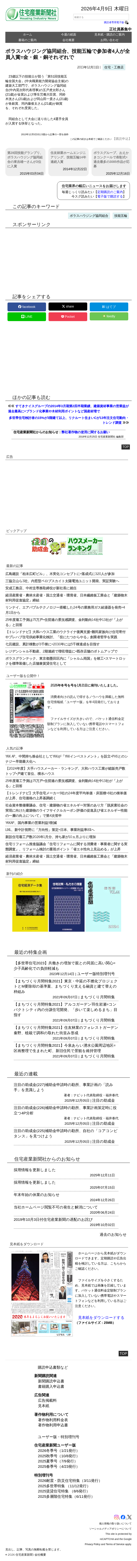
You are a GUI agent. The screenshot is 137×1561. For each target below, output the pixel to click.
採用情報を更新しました (35, 1170)
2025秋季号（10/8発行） (59, 1456)
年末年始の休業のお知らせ (37, 1195)
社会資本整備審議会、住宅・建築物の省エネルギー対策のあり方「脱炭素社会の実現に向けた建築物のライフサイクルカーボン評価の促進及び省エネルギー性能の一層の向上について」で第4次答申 (66, 810)
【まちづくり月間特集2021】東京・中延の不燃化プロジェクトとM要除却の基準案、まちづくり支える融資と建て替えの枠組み (66, 986)
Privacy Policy (92, 1544)
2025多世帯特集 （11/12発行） (64, 1486)
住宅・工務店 (114, 67)
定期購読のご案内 (110, 192)
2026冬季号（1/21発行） (59, 1450)
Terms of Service (115, 1544)
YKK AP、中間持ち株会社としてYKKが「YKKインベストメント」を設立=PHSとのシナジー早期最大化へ (66, 758)
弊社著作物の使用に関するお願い (86, 432)
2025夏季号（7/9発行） (58, 1461)
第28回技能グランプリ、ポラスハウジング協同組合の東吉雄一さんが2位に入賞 (25, 159)
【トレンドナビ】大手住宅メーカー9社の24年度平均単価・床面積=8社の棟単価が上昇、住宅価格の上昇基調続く (66, 795)
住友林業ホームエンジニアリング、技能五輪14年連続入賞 (68, 157)
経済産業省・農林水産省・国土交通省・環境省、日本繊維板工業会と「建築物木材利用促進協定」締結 (66, 597)
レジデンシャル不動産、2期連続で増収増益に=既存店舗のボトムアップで (61, 651)
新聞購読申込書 (51, 1381)
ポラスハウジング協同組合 (89, 216)
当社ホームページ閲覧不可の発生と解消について (56, 1207)
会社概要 (68, 40)
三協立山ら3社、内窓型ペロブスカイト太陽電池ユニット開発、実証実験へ (62, 580)
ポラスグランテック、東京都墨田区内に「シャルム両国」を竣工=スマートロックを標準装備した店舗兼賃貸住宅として (65, 661)
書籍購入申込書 (51, 1386)
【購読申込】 (122, 139)
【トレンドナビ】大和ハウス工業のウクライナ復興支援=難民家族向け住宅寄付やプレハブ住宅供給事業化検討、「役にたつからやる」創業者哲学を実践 (65, 634)
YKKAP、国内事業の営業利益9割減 (31, 822)
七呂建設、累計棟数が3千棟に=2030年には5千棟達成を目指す (52, 644)
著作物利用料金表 (53, 1420)
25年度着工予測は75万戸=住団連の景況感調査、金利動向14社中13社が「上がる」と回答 (64, 622)
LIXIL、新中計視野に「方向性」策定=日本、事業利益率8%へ (50, 829)
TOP (125, 447)
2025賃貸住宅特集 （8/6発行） (64, 1491)
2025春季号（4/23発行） (59, 1466)
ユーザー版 (86, 974)
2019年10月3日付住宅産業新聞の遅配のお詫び (53, 1219)
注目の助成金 (103, 1100)
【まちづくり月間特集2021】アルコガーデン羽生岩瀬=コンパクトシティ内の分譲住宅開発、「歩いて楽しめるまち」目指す (65, 1009)
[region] (100, 102)
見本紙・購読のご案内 (109, 34)
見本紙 (43, 1406)
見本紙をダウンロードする (101, 1317)
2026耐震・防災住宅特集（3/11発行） (70, 1480)
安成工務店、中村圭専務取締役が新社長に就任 (41, 588)
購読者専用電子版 (116, 22)
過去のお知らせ (113, 1234)
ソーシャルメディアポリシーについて (110, 1528)
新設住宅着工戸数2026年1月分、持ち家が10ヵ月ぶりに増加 (50, 836)
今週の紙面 (68, 34)
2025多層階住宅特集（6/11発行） (66, 1496)
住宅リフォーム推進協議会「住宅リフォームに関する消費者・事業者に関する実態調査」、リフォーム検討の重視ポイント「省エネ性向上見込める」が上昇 (66, 846)
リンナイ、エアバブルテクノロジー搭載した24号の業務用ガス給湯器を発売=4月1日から (65, 610)
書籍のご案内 (27, 40)
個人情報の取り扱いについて (115, 1523)
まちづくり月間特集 (97, 997)
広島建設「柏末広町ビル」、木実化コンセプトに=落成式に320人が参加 (60, 573)
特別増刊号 (105, 974)
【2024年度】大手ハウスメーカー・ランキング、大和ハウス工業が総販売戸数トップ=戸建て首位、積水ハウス (65, 771)
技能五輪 (120, 216)
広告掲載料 (47, 1400)
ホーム (27, 34)
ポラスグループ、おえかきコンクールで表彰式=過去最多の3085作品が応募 (111, 159)
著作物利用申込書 (53, 1425)
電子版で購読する (110, 196)
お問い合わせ (109, 40)
